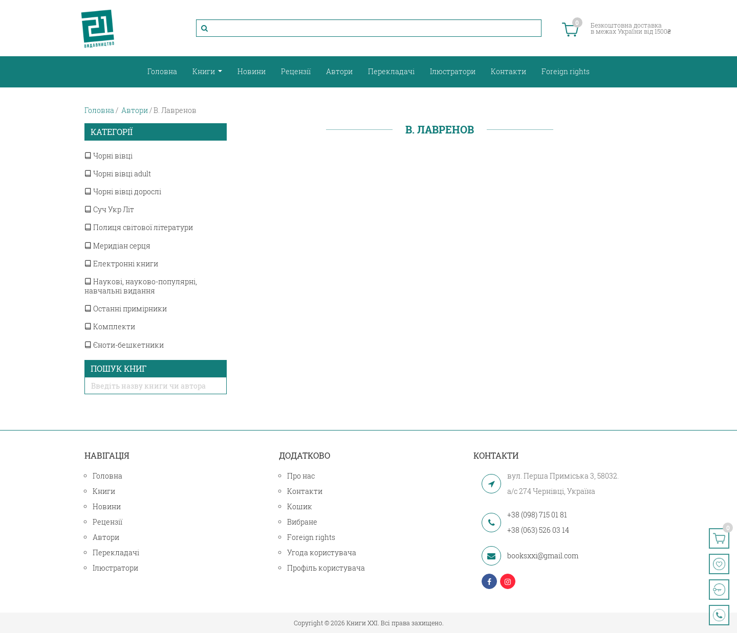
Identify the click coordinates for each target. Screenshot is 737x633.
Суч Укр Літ (109, 209)
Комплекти (109, 326)
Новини (251, 71)
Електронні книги (121, 263)
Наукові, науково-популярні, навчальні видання (140, 286)
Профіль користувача (326, 568)
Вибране (302, 522)
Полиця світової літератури (138, 227)
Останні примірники (125, 308)
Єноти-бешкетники (124, 345)
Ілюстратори (452, 71)
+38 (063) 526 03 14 (538, 530)
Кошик (299, 506)
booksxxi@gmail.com (542, 555)
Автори (339, 71)
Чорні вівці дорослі (122, 191)
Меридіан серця (117, 246)
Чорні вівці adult (117, 173)
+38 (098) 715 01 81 (537, 514)
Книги (204, 71)
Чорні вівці (108, 156)
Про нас (301, 476)
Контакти (508, 71)
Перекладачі (391, 71)
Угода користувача (321, 552)
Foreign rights (565, 71)
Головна (162, 71)
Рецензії (296, 71)
